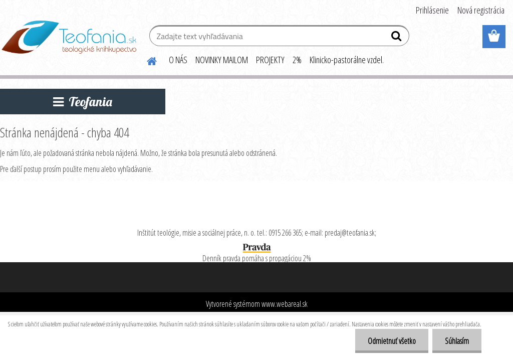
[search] (397, 38)
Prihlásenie (432, 10)
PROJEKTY (270, 60)
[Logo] (69, 37)
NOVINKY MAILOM (221, 60)
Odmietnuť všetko (392, 340)
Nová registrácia (480, 10)
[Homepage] (145, 59)
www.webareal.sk (285, 303)
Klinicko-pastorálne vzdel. (347, 60)
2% (297, 60)
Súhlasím (457, 340)
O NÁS (178, 60)
